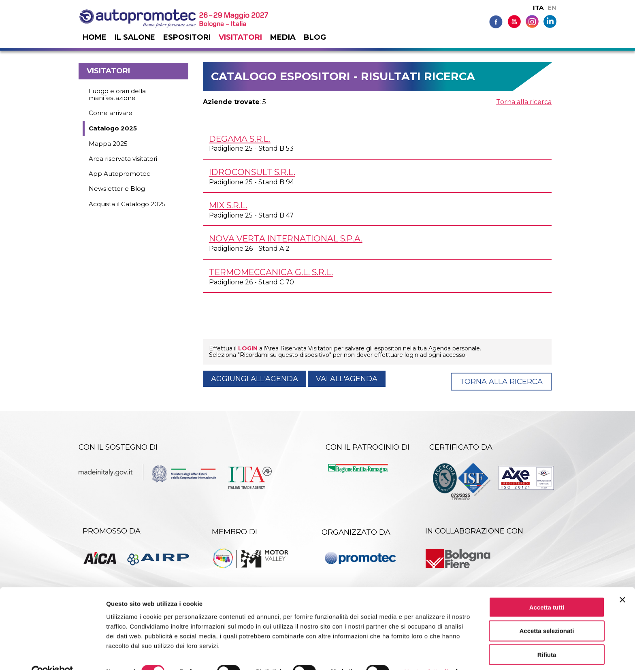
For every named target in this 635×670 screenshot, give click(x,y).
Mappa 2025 (108, 143)
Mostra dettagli (426, 654)
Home (95, 37)
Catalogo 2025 (113, 128)
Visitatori (240, 37)
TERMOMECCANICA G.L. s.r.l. (271, 272)
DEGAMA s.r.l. (240, 139)
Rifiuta (546, 637)
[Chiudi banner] (622, 582)
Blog (315, 37)
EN (552, 7)
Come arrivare (110, 113)
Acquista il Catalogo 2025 (127, 204)
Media (283, 37)
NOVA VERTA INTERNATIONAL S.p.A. (285, 238)
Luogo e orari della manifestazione (117, 94)
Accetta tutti (547, 589)
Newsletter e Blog (117, 188)
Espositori (187, 37)
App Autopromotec (119, 173)
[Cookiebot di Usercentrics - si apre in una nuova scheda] (52, 654)
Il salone (135, 37)
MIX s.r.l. (228, 205)
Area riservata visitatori (123, 158)
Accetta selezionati (546, 613)
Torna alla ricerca (524, 102)
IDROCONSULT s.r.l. (252, 172)
